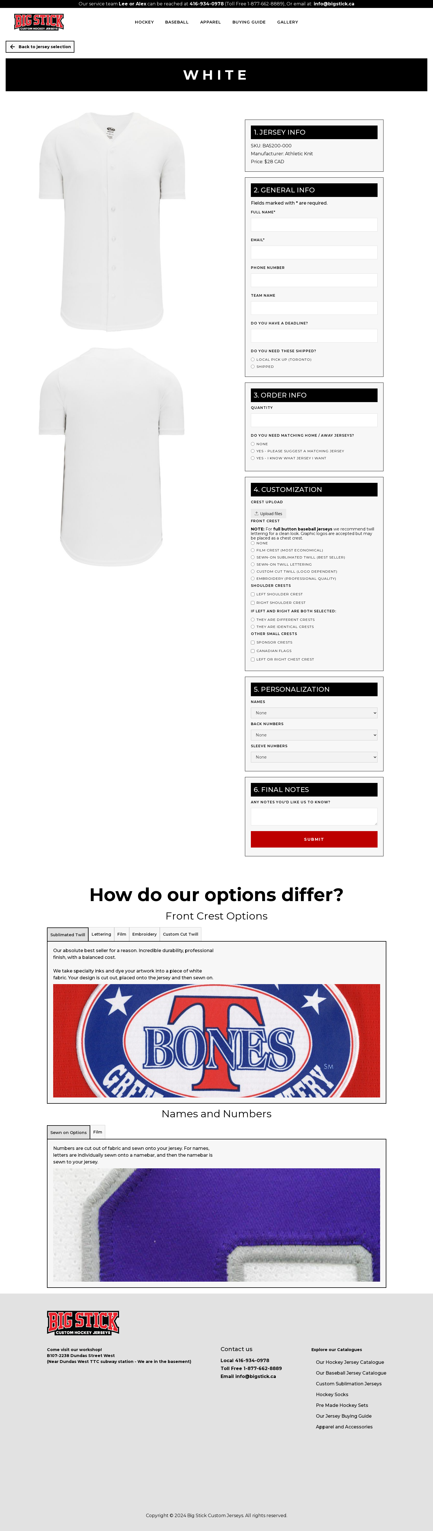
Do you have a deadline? (279, 323)
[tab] (68, 934)
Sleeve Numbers (269, 746)
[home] (39, 22)
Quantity (262, 407)
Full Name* (263, 212)
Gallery (287, 22)
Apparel (210, 22)
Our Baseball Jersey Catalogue (351, 1373)
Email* (258, 240)
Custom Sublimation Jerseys (349, 1383)
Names (258, 702)
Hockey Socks (332, 1394)
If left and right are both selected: (293, 611)
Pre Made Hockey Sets (342, 1405)
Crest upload (267, 502)
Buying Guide (249, 22)
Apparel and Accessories (344, 1427)
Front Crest (265, 521)
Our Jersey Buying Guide (344, 1416)
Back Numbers (267, 724)
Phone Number (268, 268)
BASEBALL (177, 22)
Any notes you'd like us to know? (290, 802)
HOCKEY (144, 22)
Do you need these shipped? (283, 351)
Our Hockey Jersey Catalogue (350, 1362)
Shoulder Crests (271, 585)
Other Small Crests (274, 634)
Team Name (263, 295)
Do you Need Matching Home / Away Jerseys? (302, 435)
